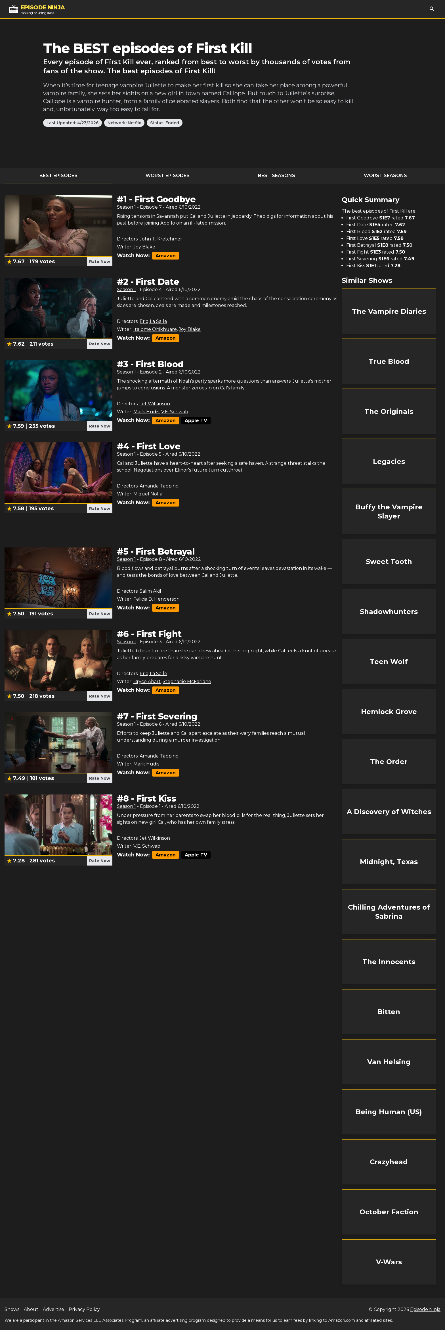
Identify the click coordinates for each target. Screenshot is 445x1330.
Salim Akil (150, 591)
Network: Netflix (124, 122)
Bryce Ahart (147, 681)
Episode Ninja (425, 1309)
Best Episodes (58, 175)
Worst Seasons (385, 175)
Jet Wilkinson (155, 403)
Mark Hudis (146, 411)
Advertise (53, 1309)
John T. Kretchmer (161, 239)
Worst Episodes (168, 175)
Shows (12, 1309)
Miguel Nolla (147, 494)
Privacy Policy (84, 1309)
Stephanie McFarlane (187, 681)
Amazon (166, 255)
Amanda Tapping (159, 486)
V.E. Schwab (174, 411)
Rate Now (99, 261)
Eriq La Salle (153, 321)
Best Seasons (276, 175)
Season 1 (126, 207)
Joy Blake (144, 247)
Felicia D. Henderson (156, 599)
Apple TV (196, 420)
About (31, 1309)
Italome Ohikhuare (155, 329)
